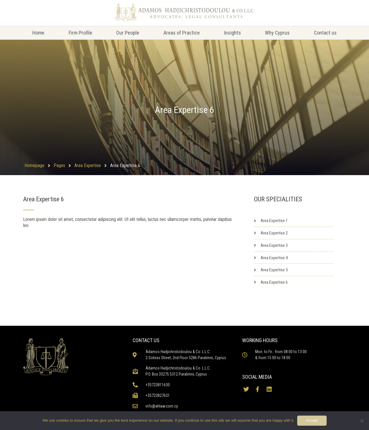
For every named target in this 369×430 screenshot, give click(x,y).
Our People (127, 33)
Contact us (325, 33)
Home (38, 33)
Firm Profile (80, 33)
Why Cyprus (277, 33)
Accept (312, 420)
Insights (232, 33)
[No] (362, 421)
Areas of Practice (181, 33)
